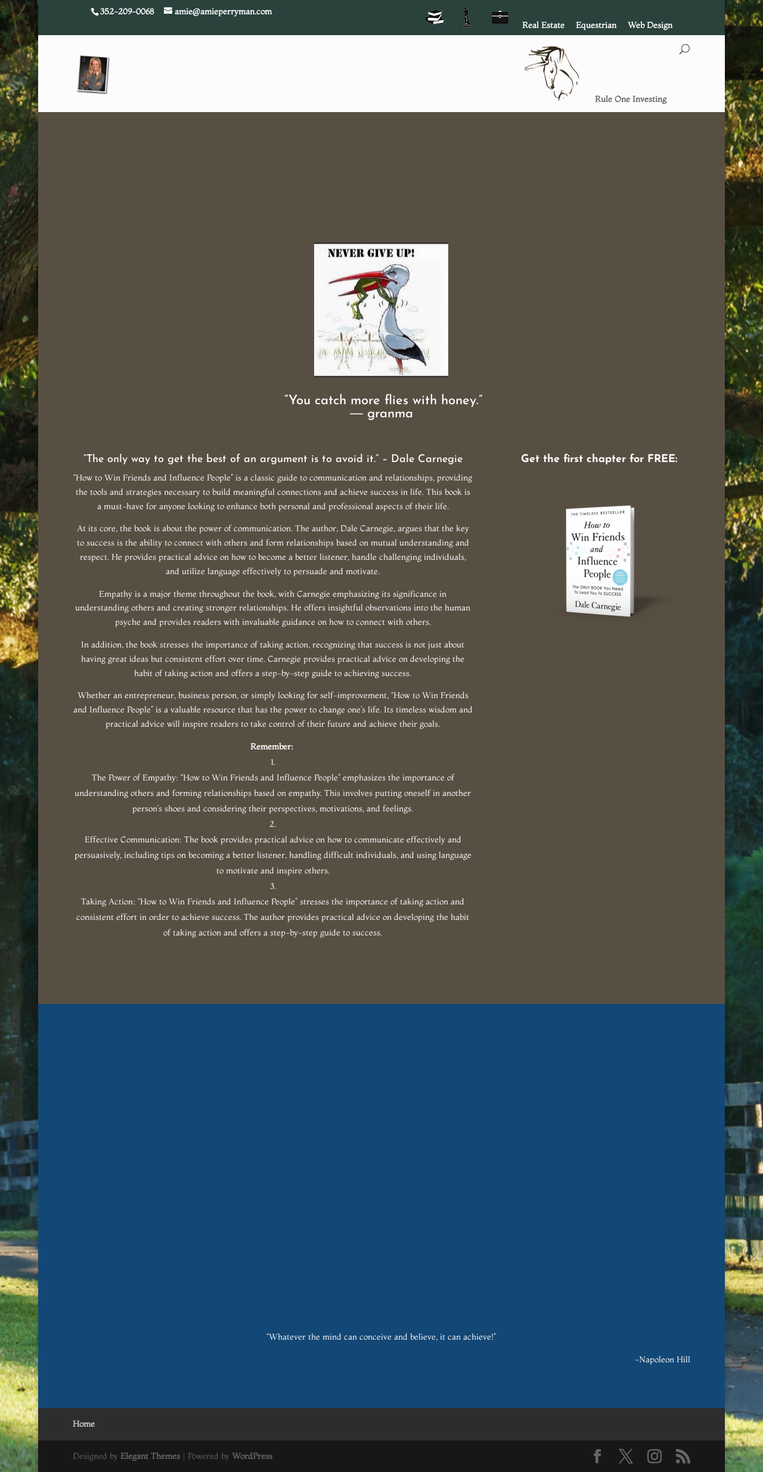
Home (84, 1423)
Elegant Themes (150, 1456)
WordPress (252, 1456)
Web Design (650, 25)
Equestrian (596, 25)
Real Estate (543, 25)
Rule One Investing (630, 99)
